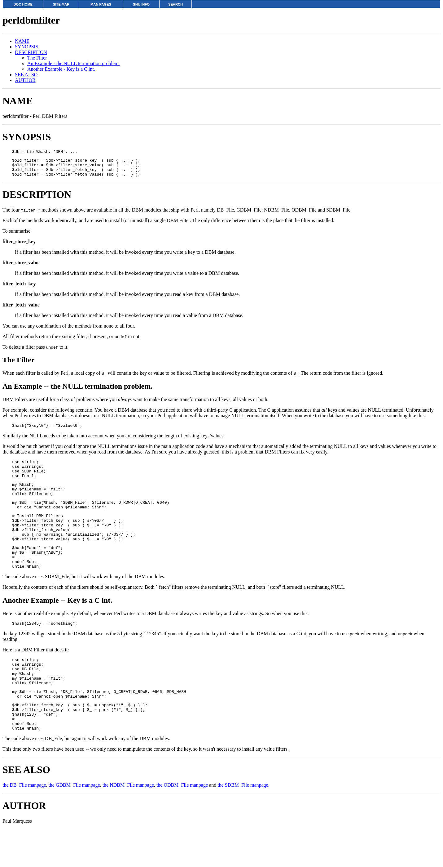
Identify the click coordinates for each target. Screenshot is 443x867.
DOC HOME (23, 4)
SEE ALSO (26, 74)
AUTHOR (25, 80)
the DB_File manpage (24, 823)
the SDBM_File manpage (242, 823)
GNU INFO (141, 4)
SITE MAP (61, 4)
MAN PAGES (100, 4)
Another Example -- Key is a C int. (57, 624)
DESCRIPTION (31, 52)
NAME (22, 41)
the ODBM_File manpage (182, 823)
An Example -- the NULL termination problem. (77, 391)
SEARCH (175, 4)
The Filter (37, 57)
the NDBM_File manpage (128, 823)
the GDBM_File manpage (74, 823)
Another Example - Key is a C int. (61, 69)
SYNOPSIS (26, 46)
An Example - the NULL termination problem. (73, 63)
